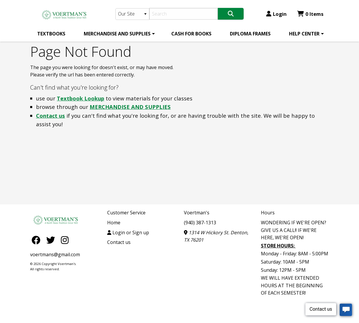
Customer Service (126, 212)
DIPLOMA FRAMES (250, 33)
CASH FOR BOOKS (191, 33)
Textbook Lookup (80, 98)
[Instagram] (65, 240)
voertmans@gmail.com (55, 254)
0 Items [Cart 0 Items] (310, 14)
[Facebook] (37, 240)
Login (276, 14)
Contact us (50, 115)
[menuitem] (51, 33)
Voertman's (196, 212)
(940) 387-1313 (200, 222)
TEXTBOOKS (51, 33)
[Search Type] (132, 14)
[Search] (183, 14)
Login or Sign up (128, 232)
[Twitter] (52, 240)
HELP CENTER (304, 33)
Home (113, 222)
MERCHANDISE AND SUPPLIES (117, 33)
